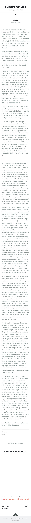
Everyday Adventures (15, 22)
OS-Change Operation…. (6, 507)
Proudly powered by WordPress (11, 519)
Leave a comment (19, 443)
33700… (26, 506)
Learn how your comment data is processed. (15, 499)
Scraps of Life (15, 6)
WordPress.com (15, 520)
